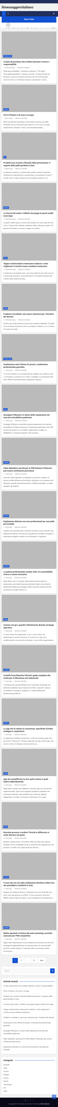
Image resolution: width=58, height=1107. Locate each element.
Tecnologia (8, 56)
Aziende (6, 462)
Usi (5, 157)
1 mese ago (7, 370)
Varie (5, 308)
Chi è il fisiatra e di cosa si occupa (18, 115)
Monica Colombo (23, 68)
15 (34, 960)
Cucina (6, 1071)
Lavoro (6, 1078)
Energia (6, 1075)
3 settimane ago (9, 219)
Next (41, 960)
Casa (5, 258)
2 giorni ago (8, 118)
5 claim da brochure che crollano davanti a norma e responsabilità (28, 986)
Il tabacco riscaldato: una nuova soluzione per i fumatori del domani (28, 1017)
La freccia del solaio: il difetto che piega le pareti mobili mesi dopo (28, 1004)
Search (52, 970)
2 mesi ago (7, 527)
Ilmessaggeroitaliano (17, 7)
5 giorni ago (8, 169)
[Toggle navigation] (8, 13)
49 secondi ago (9, 68)
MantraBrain (45, 1104)
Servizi (6, 109)
